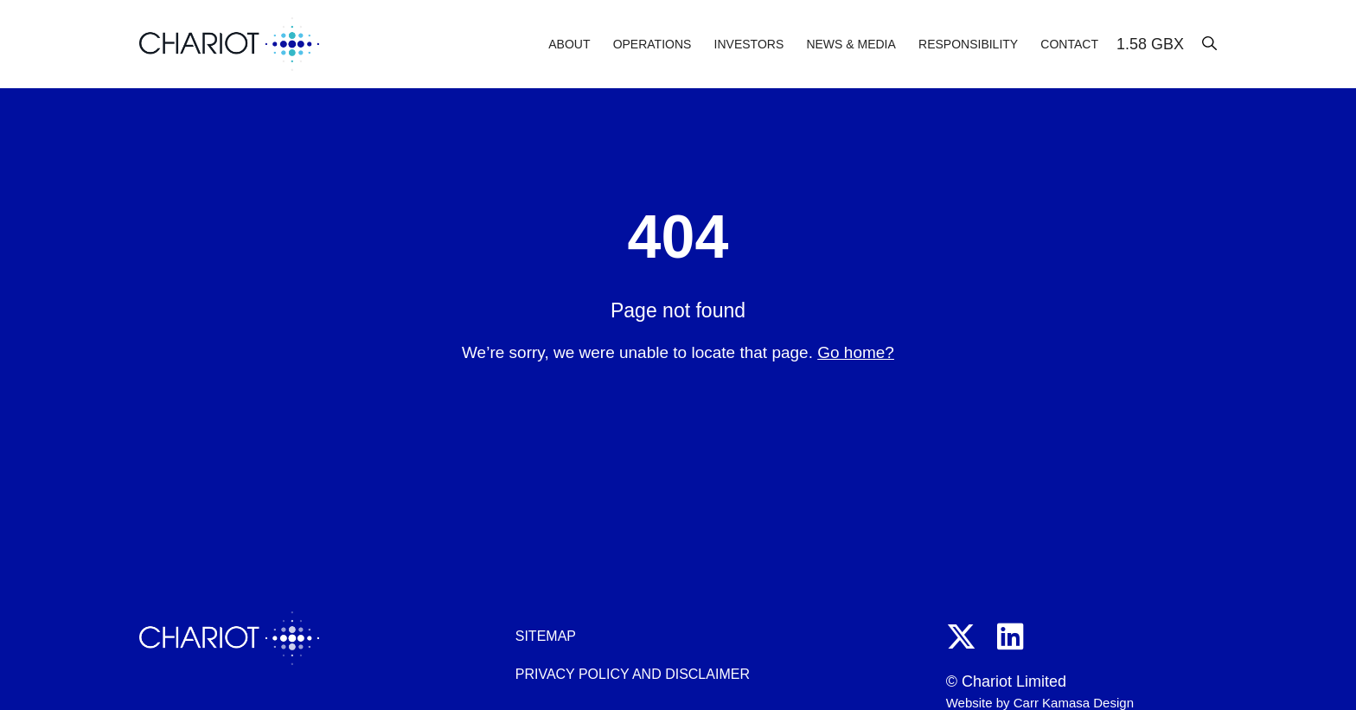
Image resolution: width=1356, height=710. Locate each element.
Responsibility (968, 44)
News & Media (850, 44)
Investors (749, 44)
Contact (1069, 44)
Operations (652, 44)
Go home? (855, 352)
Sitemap (545, 636)
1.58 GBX (1150, 44)
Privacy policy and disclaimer (632, 674)
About (569, 44)
